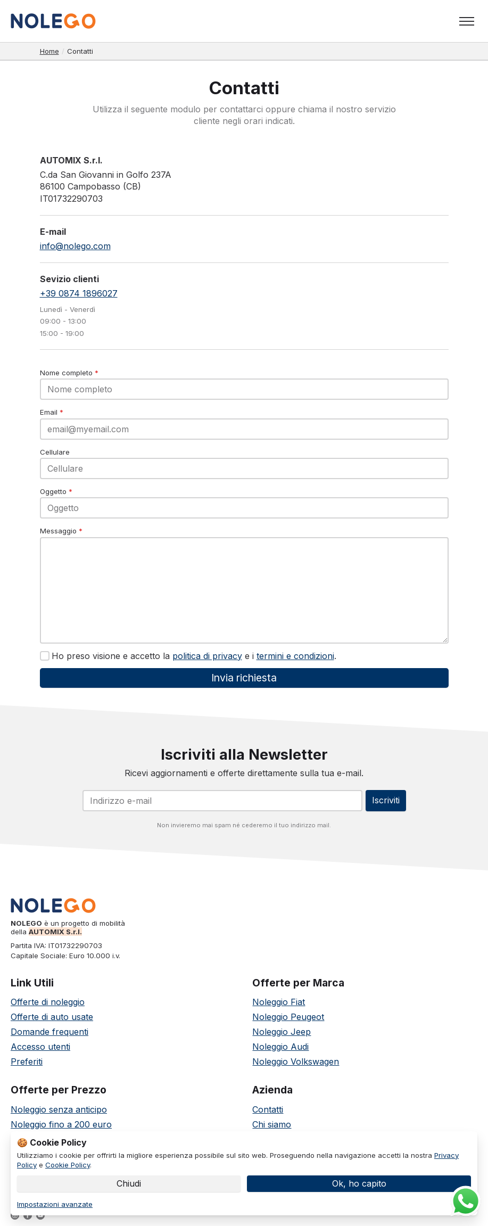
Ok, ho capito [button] (359, 1183)
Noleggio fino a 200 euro (61, 1124)
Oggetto (56, 491)
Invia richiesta (244, 677)
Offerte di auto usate (52, 1016)
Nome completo (69, 372)
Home (49, 51)
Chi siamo (271, 1124)
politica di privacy (207, 656)
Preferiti (27, 1061)
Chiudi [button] (129, 1183)
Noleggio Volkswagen (295, 1061)
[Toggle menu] (466, 21)
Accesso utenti (40, 1046)
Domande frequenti (49, 1031)
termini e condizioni (295, 656)
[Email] (222, 800)
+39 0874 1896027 (79, 293)
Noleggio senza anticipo (59, 1109)
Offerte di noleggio (48, 1002)
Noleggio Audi (280, 1046)
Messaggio (61, 530)
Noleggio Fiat (278, 1002)
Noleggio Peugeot (288, 1016)
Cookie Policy (67, 1165)
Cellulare (55, 452)
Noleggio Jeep (281, 1031)
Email (51, 412)
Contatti (267, 1109)
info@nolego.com (75, 246)
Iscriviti (386, 800)
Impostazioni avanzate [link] (55, 1204)
